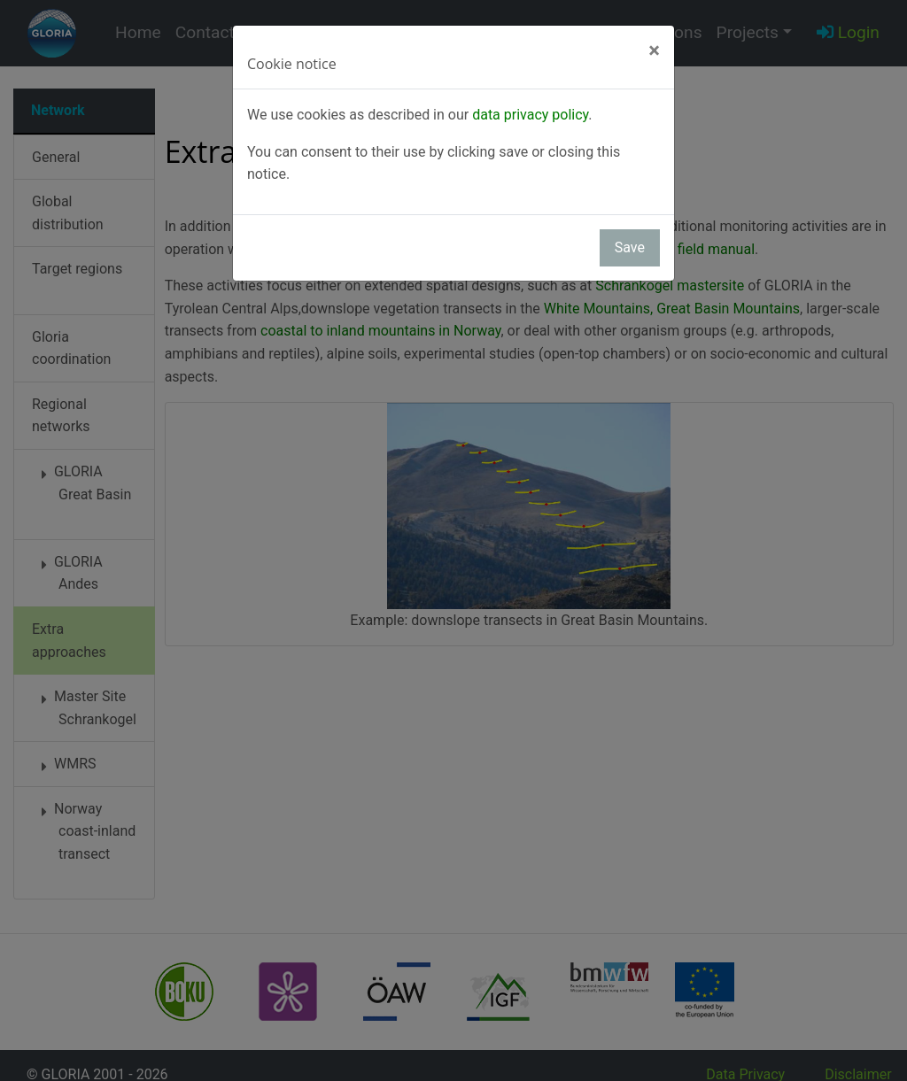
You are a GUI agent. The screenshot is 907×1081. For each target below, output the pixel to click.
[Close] (654, 50)
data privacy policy (530, 114)
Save (630, 247)
